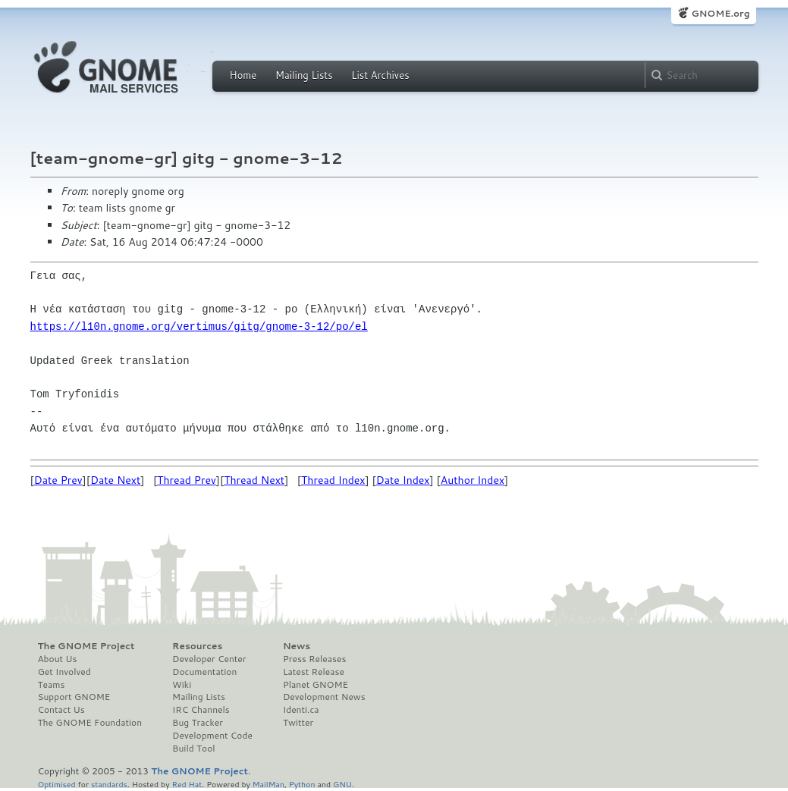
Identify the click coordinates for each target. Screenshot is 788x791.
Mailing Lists (304, 75)
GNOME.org (720, 13)
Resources (197, 646)
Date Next (115, 480)
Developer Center (209, 659)
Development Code (212, 736)
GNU (342, 783)
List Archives (380, 75)
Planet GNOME (315, 685)
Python (302, 783)
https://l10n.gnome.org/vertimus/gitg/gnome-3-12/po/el (199, 326)
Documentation (204, 672)
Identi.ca (301, 710)
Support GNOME (74, 697)
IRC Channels (201, 710)
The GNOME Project (86, 646)
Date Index (403, 480)
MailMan (268, 783)
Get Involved (64, 672)
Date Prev (58, 480)
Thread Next (254, 480)
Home (243, 75)
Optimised (57, 783)
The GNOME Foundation (90, 723)
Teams (51, 685)
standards (109, 783)
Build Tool (193, 748)
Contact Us (61, 710)
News (296, 646)
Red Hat (186, 783)
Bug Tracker (197, 723)
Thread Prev (186, 480)
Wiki (181, 685)
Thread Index (333, 480)
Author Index (472, 480)
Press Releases (314, 659)
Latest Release (313, 672)
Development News (324, 697)
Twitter (298, 723)
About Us (57, 659)
